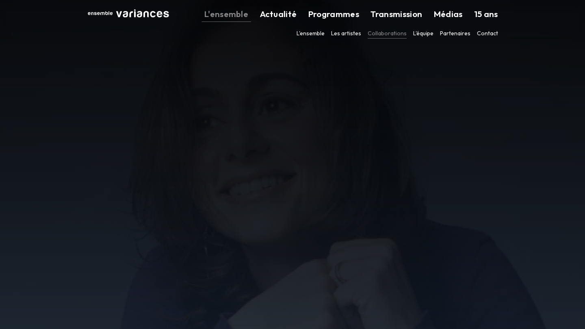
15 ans (490, 14)
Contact (487, 33)
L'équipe (423, 33)
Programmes (369, 14)
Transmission (419, 14)
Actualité (325, 14)
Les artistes (346, 33)
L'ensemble (283, 14)
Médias (460, 14)
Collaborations (387, 33)
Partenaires (455, 33)
